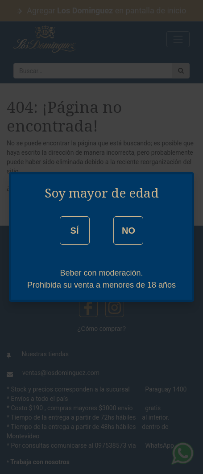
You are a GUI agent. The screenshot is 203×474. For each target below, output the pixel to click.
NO (128, 230)
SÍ (74, 230)
